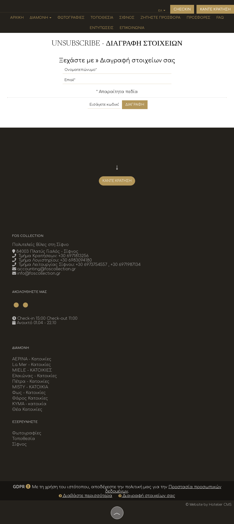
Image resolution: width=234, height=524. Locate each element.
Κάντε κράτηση (117, 181)
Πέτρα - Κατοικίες (30, 381)
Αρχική (17, 17)
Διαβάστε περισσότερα (85, 496)
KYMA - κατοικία (29, 404)
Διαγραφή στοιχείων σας (146, 496)
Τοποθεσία (102, 17)
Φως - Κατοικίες (29, 393)
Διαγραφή (134, 104)
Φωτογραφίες (70, 17)
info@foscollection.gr (39, 273)
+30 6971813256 (73, 256)
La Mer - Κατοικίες (31, 365)
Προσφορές (198, 17)
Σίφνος (126, 17)
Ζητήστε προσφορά (160, 17)
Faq (220, 17)
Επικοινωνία (132, 28)
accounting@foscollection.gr (46, 269)
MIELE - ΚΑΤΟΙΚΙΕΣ (32, 370)
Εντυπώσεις (101, 28)
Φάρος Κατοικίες (30, 398)
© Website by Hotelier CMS (209, 504)
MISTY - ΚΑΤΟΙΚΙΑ (30, 387)
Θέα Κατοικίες (27, 409)
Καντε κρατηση (215, 9)
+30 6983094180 (76, 260)
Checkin (182, 9)
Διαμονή (40, 17)
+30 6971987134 (126, 264)
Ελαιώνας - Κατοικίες (34, 376)
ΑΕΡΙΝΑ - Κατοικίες (31, 359)
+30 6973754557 (92, 264)
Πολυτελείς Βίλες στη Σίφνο (40, 245)
